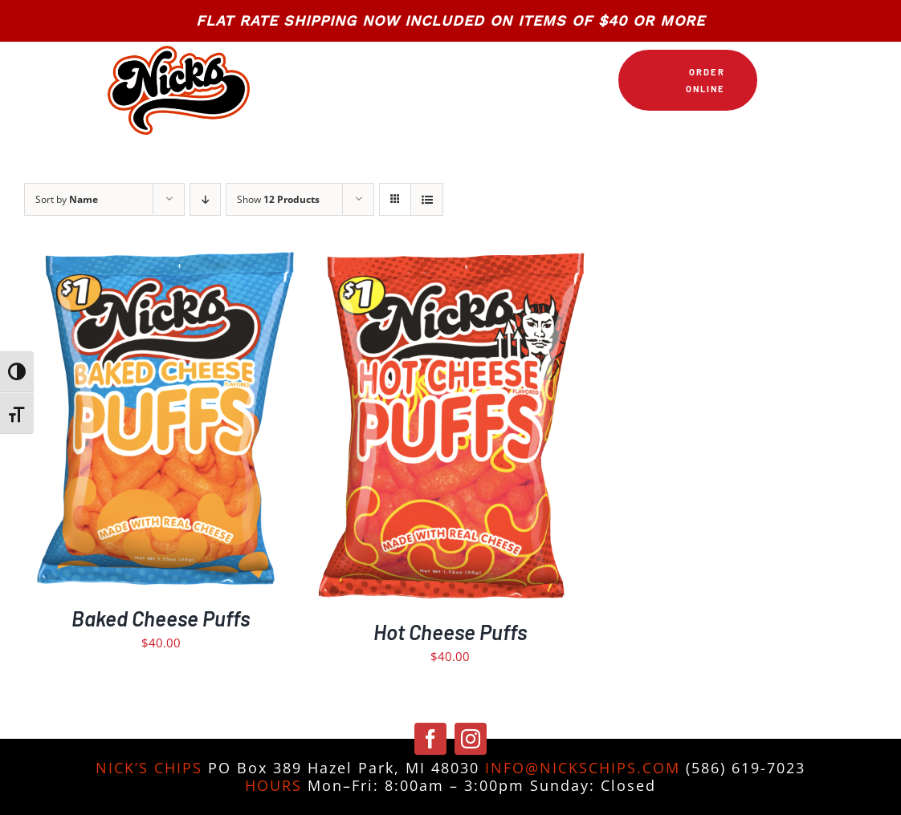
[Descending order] (205, 199)
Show (278, 199)
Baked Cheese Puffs (160, 618)
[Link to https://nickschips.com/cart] (776, 80)
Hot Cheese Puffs (450, 631)
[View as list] (426, 199)
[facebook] (430, 739)
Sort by (66, 199)
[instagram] (471, 739)
